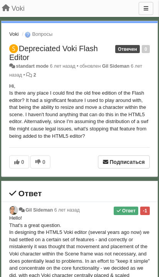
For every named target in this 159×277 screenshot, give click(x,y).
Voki (14, 34)
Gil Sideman (115, 66)
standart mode (32, 66)
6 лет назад (67, 210)
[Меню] (146, 8)
